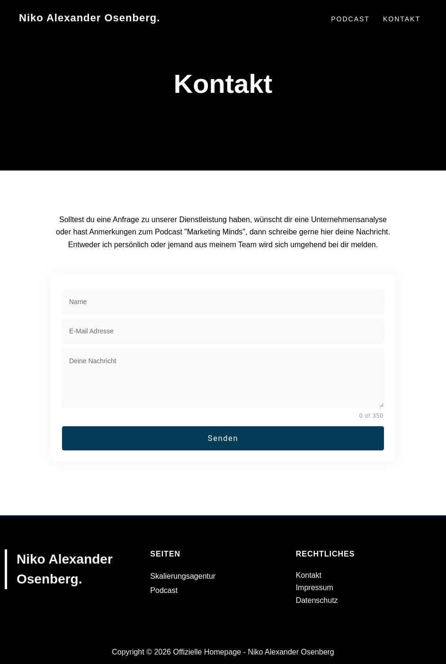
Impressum (314, 588)
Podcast (164, 590)
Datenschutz (317, 600)
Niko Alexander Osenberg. (89, 18)
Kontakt (308, 575)
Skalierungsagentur (182, 576)
